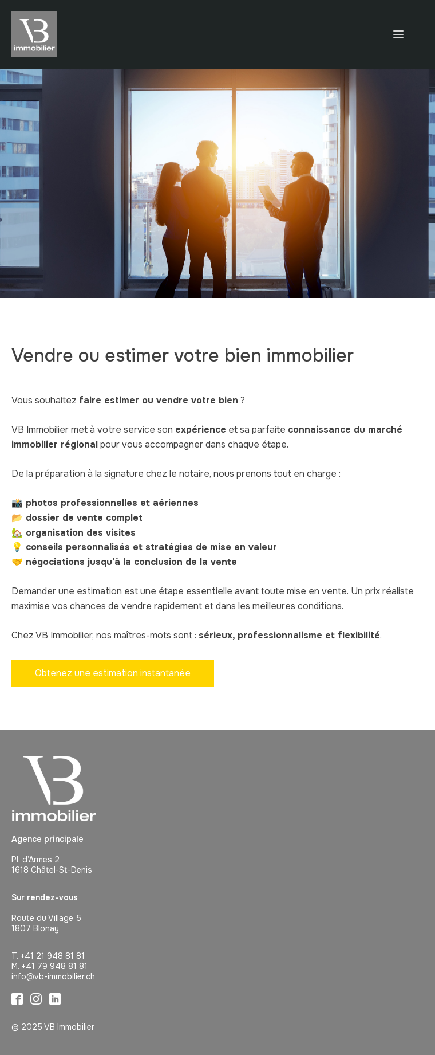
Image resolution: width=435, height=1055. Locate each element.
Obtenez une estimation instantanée (113, 673)
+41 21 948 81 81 (53, 956)
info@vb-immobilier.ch (53, 976)
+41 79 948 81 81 (55, 966)
